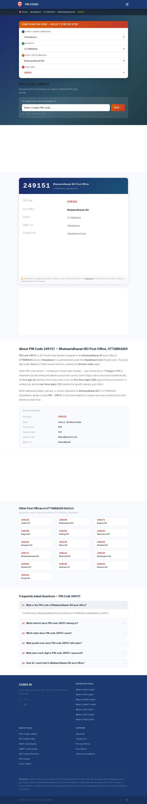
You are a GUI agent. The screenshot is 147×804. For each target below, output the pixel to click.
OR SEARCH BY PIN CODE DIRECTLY (39, 101)
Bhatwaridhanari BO (66, 12)
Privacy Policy (83, 744)
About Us (80, 734)
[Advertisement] (73, 149)
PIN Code (28, 67)
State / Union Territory (36, 31)
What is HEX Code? (85, 719)
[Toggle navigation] (127, 4)
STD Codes (24, 759)
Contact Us (81, 739)
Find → (118, 107)
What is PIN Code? (85, 694)
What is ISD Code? (85, 709)
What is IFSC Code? (85, 689)
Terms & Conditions (85, 754)
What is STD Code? (85, 714)
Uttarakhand (35, 12)
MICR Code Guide (27, 744)
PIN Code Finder (27, 739)
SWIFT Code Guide (28, 749)
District (28, 43)
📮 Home (23, 12)
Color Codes (25, 764)
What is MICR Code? (86, 699)
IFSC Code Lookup (28, 734)
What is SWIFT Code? (86, 704)
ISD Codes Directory (29, 754)
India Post (89, 279)
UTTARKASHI (49, 12)
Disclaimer (81, 749)
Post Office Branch (34, 55)
